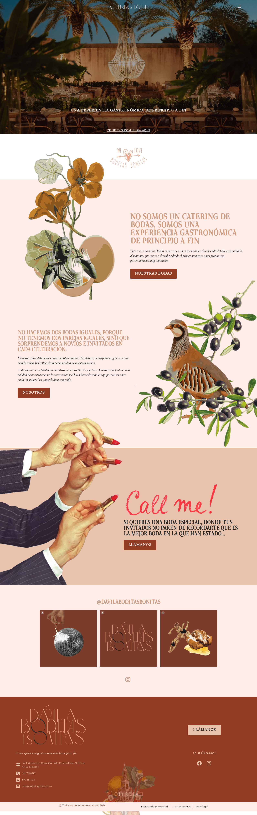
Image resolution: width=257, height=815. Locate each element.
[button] (239, 6)
